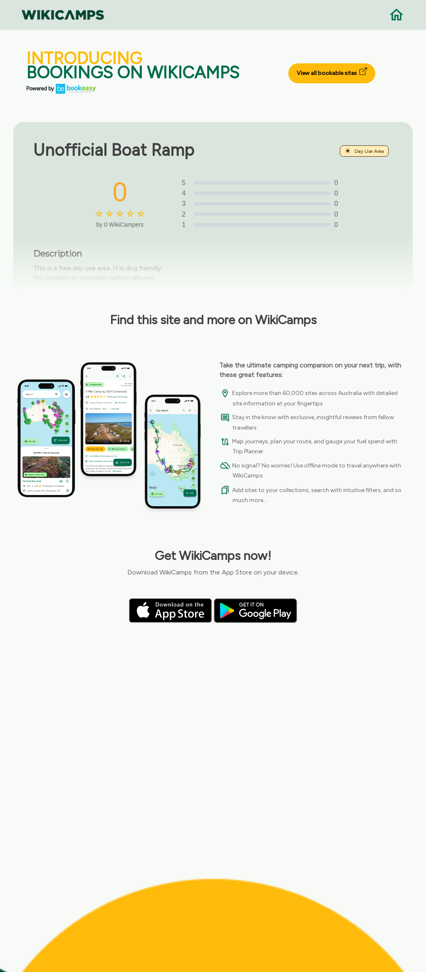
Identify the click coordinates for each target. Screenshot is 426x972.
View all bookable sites (332, 72)
